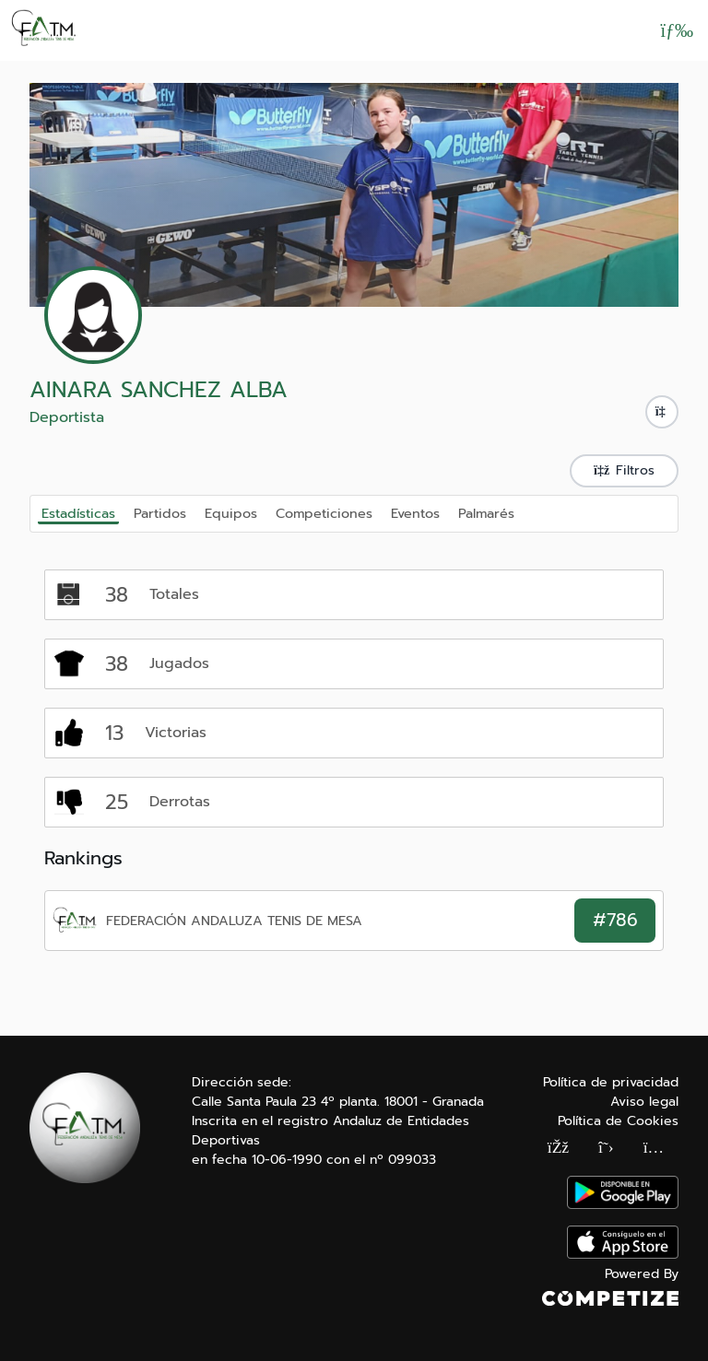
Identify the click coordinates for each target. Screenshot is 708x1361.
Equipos (231, 512)
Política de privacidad (610, 1082)
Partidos (160, 512)
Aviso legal (644, 1101)
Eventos (415, 512)
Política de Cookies (618, 1121)
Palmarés (486, 512)
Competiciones (324, 512)
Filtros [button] (624, 470)
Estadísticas (78, 513)
